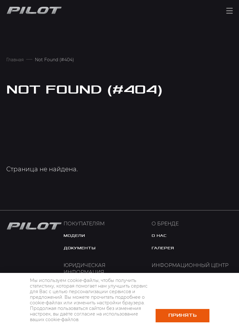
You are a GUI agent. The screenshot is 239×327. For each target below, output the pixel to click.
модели (74, 235)
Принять (182, 315)
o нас (159, 235)
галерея (163, 248)
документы (79, 248)
